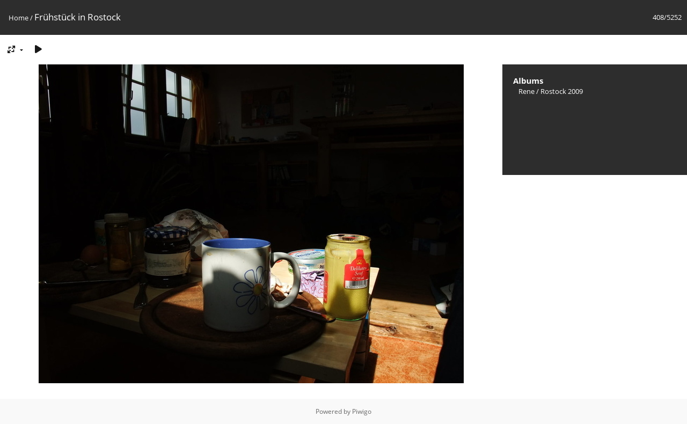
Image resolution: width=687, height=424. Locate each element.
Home (18, 18)
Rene (526, 91)
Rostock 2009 (561, 91)
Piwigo (361, 411)
